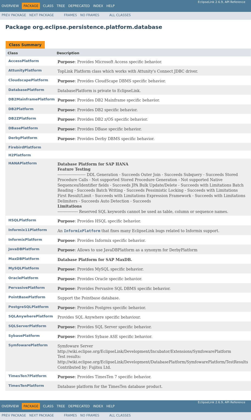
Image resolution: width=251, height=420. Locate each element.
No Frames (89, 15)
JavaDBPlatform (23, 249)
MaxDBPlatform (23, 259)
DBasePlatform (23, 128)
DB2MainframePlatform (31, 99)
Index (98, 6)
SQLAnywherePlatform (30, 316)
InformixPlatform (25, 240)
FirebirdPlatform (24, 147)
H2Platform (19, 155)
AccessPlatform (23, 61)
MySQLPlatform (23, 268)
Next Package (41, 15)
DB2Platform (20, 109)
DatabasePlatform (26, 90)
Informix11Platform (27, 230)
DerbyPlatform (22, 138)
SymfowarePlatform (28, 345)
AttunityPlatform (25, 70)
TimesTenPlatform (26, 386)
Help (110, 6)
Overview (10, 6)
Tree (61, 6)
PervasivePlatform (26, 288)
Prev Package (14, 15)
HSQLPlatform (22, 220)
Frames (70, 15)
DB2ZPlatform (22, 118)
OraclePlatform (23, 278)
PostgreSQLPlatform (28, 307)
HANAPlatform (22, 163)
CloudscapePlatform (28, 80)
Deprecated (79, 6)
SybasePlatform (24, 336)
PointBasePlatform (26, 297)
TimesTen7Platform (27, 376)
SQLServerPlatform (27, 326)
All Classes (120, 15)
